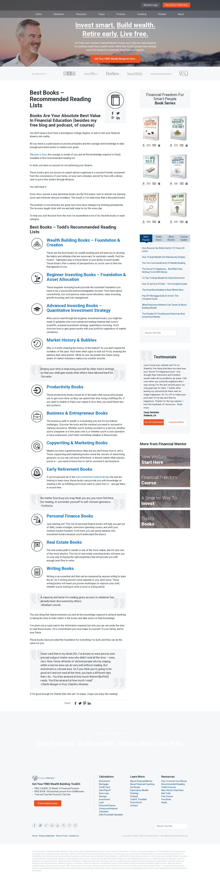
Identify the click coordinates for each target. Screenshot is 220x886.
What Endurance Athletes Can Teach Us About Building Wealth (164, 306)
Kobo (148, 145)
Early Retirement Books (69, 476)
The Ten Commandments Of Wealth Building (163, 263)
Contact (134, 816)
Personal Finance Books (70, 522)
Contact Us (75, 846)
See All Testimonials (154, 422)
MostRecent (171, 238)
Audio (164, 813)
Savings (103, 807)
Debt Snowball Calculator (111, 825)
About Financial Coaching (142, 794)
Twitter (40, 836)
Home (34, 846)
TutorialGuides (183, 238)
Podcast (134, 807)
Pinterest (69, 836)
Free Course (167, 807)
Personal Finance (107, 816)
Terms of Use (63, 846)
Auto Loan (104, 804)
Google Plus (46, 836)
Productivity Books (65, 390)
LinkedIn (52, 836)
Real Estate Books (64, 549)
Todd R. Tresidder (138, 810)
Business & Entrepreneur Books (77, 416)
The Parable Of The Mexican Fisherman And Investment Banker (163, 315)
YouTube (57, 836)
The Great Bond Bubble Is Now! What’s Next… (164, 290)
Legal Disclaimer (176, 422)
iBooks (159, 145)
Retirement (104, 791)
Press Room (136, 813)
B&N (154, 145)
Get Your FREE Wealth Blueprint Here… (115, 58)
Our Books (135, 798)
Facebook (34, 836)
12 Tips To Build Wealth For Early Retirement (163, 278)
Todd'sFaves (159, 238)
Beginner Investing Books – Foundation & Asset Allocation (86, 280)
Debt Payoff (104, 801)
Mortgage (103, 794)
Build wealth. (136, 25)
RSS (63, 836)
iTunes (75, 836)
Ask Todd (165, 804)
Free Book (166, 810)
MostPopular (146, 238)
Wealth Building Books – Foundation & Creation (83, 246)
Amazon (143, 145)
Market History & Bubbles (72, 343)
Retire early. (100, 34)
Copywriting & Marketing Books (77, 449)
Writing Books (60, 575)
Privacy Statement (47, 846)
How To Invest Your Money (174, 791)
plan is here (41, 154)
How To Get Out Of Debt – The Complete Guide (164, 284)
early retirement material (89, 484)
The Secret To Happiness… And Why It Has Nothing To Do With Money (162, 270)
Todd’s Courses (168, 798)
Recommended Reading (172, 794)
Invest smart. (95, 25)
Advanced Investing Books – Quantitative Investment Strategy (78, 311)
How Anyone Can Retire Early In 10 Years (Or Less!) (163, 249)
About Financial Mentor (141, 791)
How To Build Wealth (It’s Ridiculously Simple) (164, 257)
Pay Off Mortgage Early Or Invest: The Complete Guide (160, 297)
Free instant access (47, 814)
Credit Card (104, 798)
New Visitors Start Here (172, 801)
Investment (104, 810)
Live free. (134, 34)
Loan (101, 813)
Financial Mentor (63, 5)
